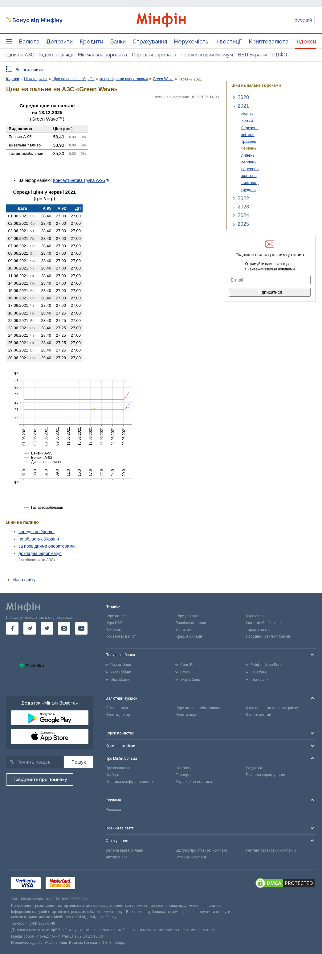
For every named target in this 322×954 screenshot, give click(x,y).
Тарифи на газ (258, 629)
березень (250, 127)
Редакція (254, 768)
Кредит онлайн (189, 636)
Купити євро (186, 715)
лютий (247, 121)
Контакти (184, 768)
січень (247, 114)
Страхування (149, 41)
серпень (248, 162)
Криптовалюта (268, 41)
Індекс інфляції (56, 55)
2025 (243, 224)
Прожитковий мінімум (207, 55)
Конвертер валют (121, 636)
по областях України (38, 539)
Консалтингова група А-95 (79, 180)
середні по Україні (36, 531)
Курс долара (187, 616)
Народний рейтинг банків (268, 636)
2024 (243, 215)
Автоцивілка (117, 857)
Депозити (59, 41)
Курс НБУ (114, 623)
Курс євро (254, 616)
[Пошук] (78, 762)
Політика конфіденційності (129, 781)
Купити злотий (258, 715)
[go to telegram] (29, 628)
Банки (118, 41)
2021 (243, 106)
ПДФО (279, 55)
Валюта (29, 41)
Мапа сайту (23, 579)
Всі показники (29, 69)
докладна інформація (40, 553)
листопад (250, 182)
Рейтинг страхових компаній (271, 850)
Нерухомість (191, 41)
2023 (243, 207)
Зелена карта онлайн (124, 850)
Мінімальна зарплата (102, 55)
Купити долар (118, 715)
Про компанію (118, 768)
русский (303, 20)
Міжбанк (113, 629)
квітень (248, 134)
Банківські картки (191, 623)
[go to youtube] (81, 628)
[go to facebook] (12, 628)
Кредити (91, 41)
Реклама (113, 810)
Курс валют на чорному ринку (272, 708)
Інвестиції (228, 41)
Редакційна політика (194, 781)
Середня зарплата (154, 55)
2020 (243, 97)
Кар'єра (112, 775)
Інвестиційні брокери (264, 623)
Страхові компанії (191, 857)
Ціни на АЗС (20, 55)
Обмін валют (117, 708)
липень (248, 155)
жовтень (249, 175)
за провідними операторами (46, 546)
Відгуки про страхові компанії (202, 850)
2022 (243, 198)
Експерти (184, 775)
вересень (250, 169)
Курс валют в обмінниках (198, 708)
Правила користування (266, 775)
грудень (248, 189)
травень (248, 141)
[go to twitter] (47, 628)
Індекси (305, 41)
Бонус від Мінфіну (37, 20)
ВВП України (252, 55)
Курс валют (116, 616)
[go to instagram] (64, 628)
